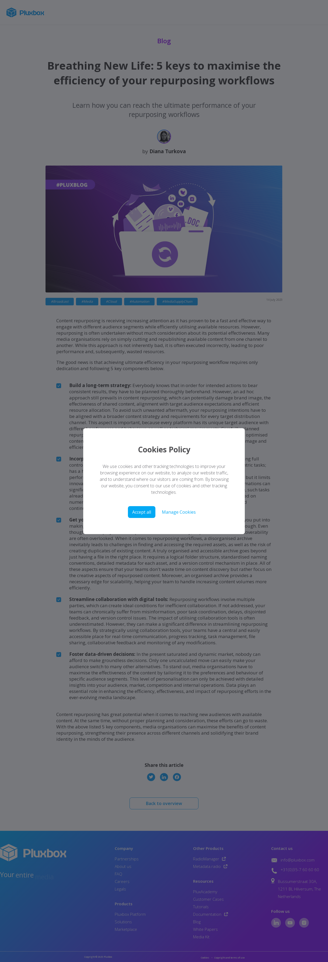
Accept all (141, 512)
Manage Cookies (179, 512)
